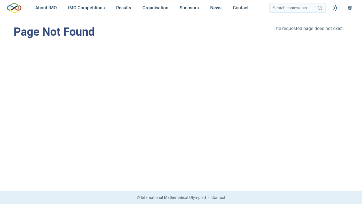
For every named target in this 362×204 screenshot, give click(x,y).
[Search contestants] (297, 8)
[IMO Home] (14, 8)
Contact (241, 7)
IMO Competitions (86, 7)
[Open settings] (350, 8)
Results (123, 7)
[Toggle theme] (335, 8)
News (215, 7)
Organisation (155, 7)
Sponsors (189, 7)
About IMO (46, 7)
